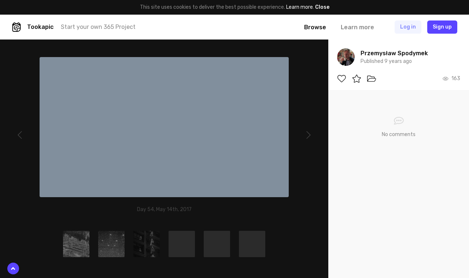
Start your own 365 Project (98, 26)
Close (322, 7)
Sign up (442, 27)
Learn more (299, 7)
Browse (315, 27)
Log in (408, 27)
